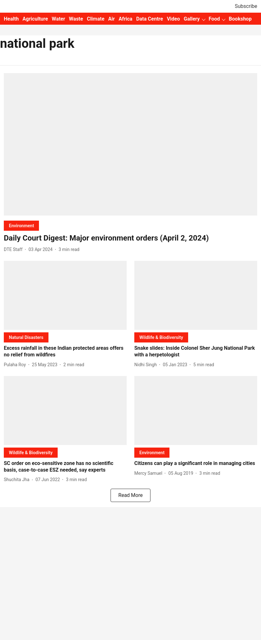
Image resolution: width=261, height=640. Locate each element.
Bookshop (240, 19)
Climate (95, 19)
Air (111, 19)
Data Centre (149, 19)
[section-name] (21, 226)
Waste (76, 19)
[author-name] (14, 249)
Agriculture (35, 19)
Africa (125, 19)
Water (58, 19)
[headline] (130, 238)
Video (173, 19)
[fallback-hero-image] (130, 144)
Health (11, 19)
